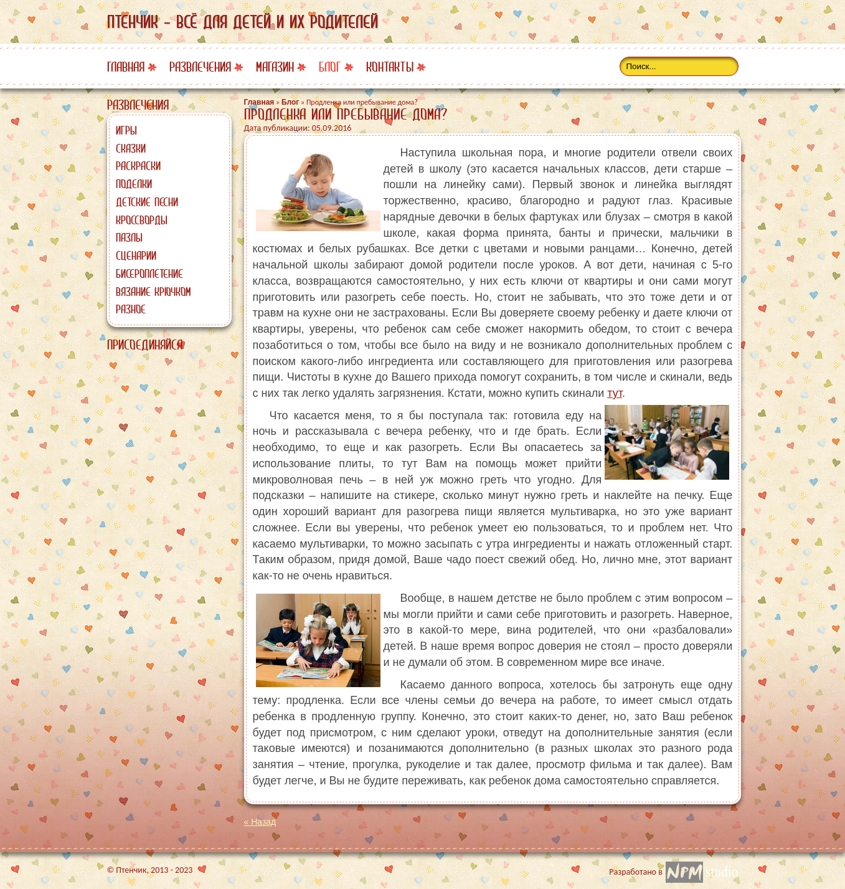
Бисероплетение (149, 273)
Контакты (389, 67)
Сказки (131, 148)
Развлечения (200, 67)
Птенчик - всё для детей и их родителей (242, 21)
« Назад (260, 822)
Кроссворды (142, 220)
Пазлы (129, 237)
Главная (125, 67)
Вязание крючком (153, 291)
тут (614, 393)
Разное (131, 309)
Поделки (134, 184)
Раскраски (138, 165)
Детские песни (147, 202)
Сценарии (136, 255)
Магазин (275, 67)
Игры (126, 130)
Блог (330, 67)
